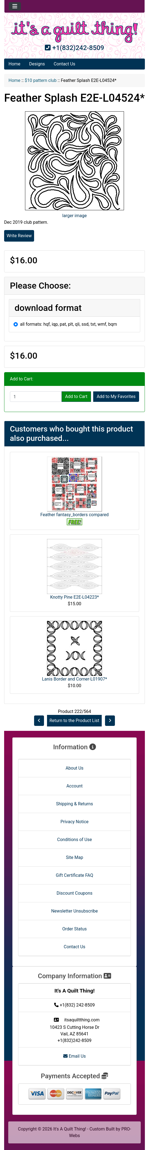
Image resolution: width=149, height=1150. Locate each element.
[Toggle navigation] (15, 6)
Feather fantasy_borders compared (74, 514)
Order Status (74, 928)
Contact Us (64, 64)
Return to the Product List (74, 720)
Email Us (74, 1056)
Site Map (74, 857)
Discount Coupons (75, 893)
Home (14, 64)
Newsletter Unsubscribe (74, 911)
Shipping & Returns (74, 803)
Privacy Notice (74, 821)
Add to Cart (76, 396)
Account (74, 786)
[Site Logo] (74, 32)
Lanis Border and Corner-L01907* (74, 679)
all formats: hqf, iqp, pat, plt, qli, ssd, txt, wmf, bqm (68, 324)
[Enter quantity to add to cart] (36, 396)
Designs (37, 64)
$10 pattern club (41, 80)
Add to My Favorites (116, 396)
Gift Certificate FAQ (74, 875)
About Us (74, 768)
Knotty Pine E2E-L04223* (74, 597)
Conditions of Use (74, 839)
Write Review (19, 235)
